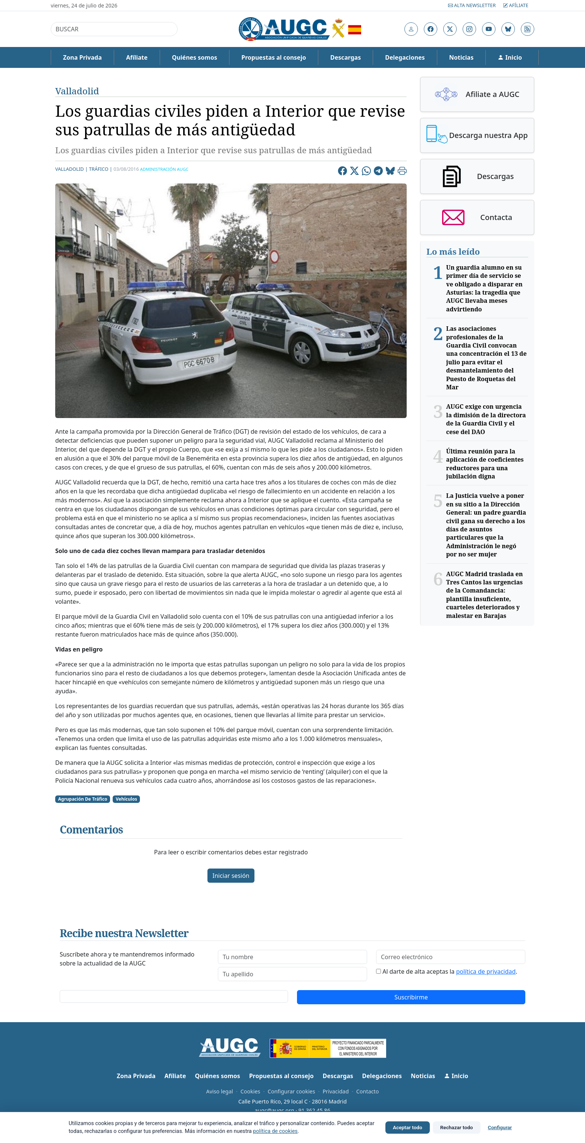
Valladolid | (71, 169)
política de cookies (275, 1131)
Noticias (461, 57)
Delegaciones (405, 57)
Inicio (510, 57)
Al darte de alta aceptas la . (449, 971)
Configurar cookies (291, 1091)
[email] (450, 957)
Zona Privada (82, 57)
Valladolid (77, 91)
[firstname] (292, 957)
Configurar (500, 1127)
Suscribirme (411, 997)
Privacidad (336, 1091)
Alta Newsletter (472, 5)
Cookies (250, 1091)
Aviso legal (219, 1091)
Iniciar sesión (230, 876)
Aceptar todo (407, 1127)
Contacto (367, 1091)
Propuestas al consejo (273, 57)
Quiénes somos (194, 57)
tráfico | (100, 169)
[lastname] (292, 974)
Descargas (345, 57)
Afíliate (515, 5)
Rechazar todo (456, 1127)
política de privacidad (486, 971)
